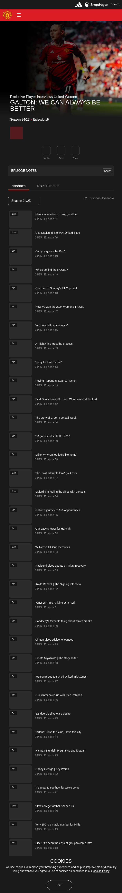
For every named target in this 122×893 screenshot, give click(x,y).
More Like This (48, 186)
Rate (61, 158)
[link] (75, 150)
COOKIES (61, 861)
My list (46, 158)
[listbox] (23, 201)
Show (107, 170)
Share (75, 158)
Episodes (19, 186)
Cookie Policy (101, 871)
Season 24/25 (23, 200)
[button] (18, 15)
